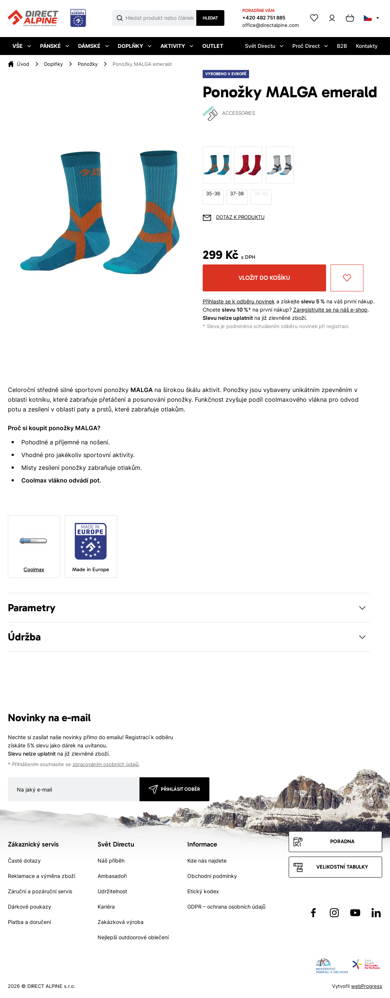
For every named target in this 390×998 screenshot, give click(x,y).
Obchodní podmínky (212, 876)
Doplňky (134, 46)
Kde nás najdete (207, 860)
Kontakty (367, 46)
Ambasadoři (112, 876)
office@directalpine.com (270, 25)
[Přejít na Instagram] (334, 913)
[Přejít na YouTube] (355, 913)
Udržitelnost (112, 891)
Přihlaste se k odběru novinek (239, 301)
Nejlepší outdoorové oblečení (133, 937)
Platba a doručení (29, 922)
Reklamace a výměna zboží (41, 876)
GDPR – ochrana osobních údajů (226, 906)
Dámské (93, 46)
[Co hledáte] (161, 18)
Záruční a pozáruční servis (40, 891)
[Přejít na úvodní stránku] (47, 18)
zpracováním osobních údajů (106, 764)
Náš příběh (111, 860)
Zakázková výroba (121, 922)
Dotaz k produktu (240, 217)
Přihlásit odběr (180, 789)
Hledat (210, 18)
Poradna (342, 841)
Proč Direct (310, 46)
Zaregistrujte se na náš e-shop (330, 309)
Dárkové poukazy (29, 906)
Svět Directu (264, 46)
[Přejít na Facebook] (313, 913)
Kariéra (106, 906)
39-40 (261, 193)
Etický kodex (203, 891)
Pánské (54, 46)
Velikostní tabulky (342, 867)
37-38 (237, 193)
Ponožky (88, 64)
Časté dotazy (24, 860)
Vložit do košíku (264, 277)
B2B (342, 46)
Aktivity (176, 46)
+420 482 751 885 (263, 18)
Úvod (23, 64)
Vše (21, 46)
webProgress (366, 986)
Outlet (212, 46)
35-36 (213, 193)
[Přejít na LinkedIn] (376, 913)
